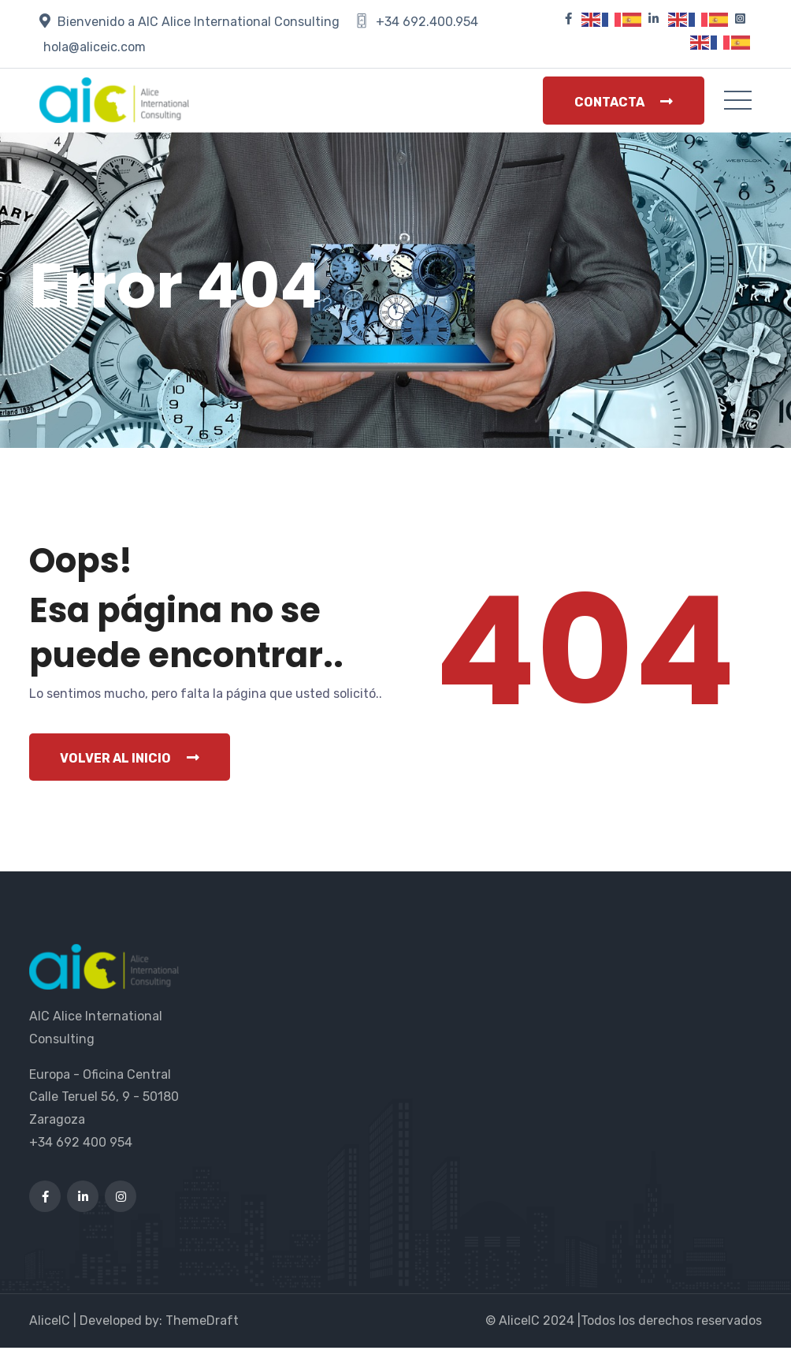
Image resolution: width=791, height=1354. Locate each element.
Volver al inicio (130, 764)
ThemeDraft (202, 1326)
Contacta (623, 102)
